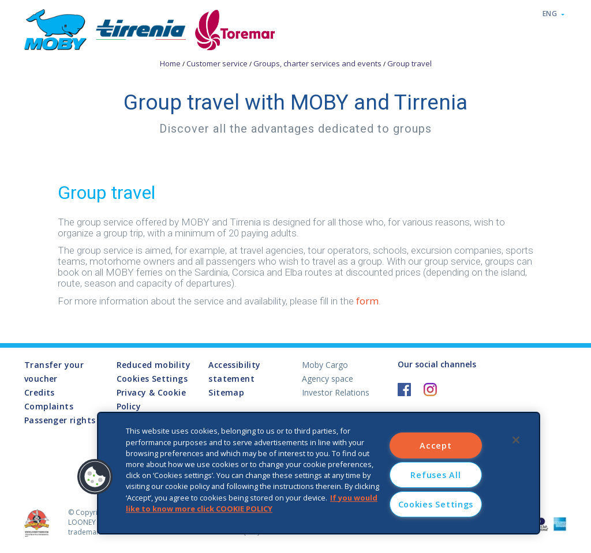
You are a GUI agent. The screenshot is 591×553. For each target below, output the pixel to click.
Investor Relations (335, 392)
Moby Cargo (325, 364)
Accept (435, 445)
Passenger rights (59, 420)
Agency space (327, 378)
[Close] (516, 440)
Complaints (48, 406)
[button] (95, 476)
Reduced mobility (153, 364)
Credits (39, 392)
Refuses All (435, 474)
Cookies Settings (152, 379)
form (367, 300)
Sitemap (226, 392)
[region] (318, 473)
